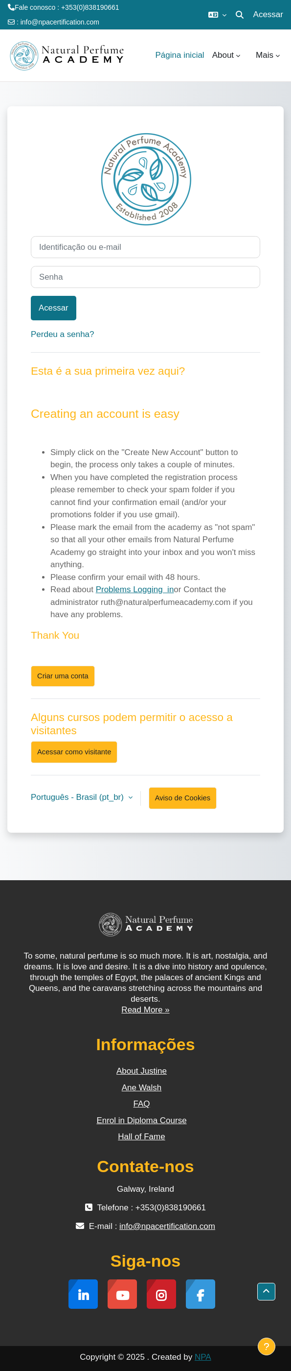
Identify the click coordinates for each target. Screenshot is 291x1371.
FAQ (141, 1103)
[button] (217, 14)
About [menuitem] (223, 55)
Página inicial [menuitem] (179, 55)
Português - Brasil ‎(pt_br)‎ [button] (78, 797)
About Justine (141, 1071)
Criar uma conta (63, 676)
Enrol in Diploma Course (141, 1120)
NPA (203, 1357)
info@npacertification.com (60, 22)
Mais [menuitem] (264, 55)
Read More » (145, 1009)
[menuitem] (248, 55)
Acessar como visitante (74, 752)
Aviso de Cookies (182, 798)
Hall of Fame (141, 1136)
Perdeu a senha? (62, 334)
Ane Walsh (142, 1087)
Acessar (268, 14)
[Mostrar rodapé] (266, 1346)
